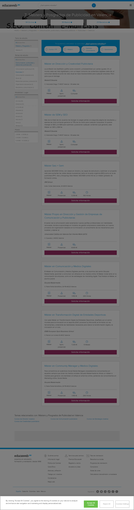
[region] (67, 503)
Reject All (106, 504)
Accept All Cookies (91, 504)
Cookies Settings (122, 504)
